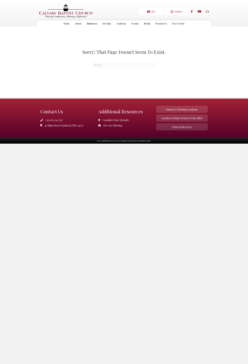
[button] (151, 11)
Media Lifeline (146, 141)
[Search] (124, 65)
